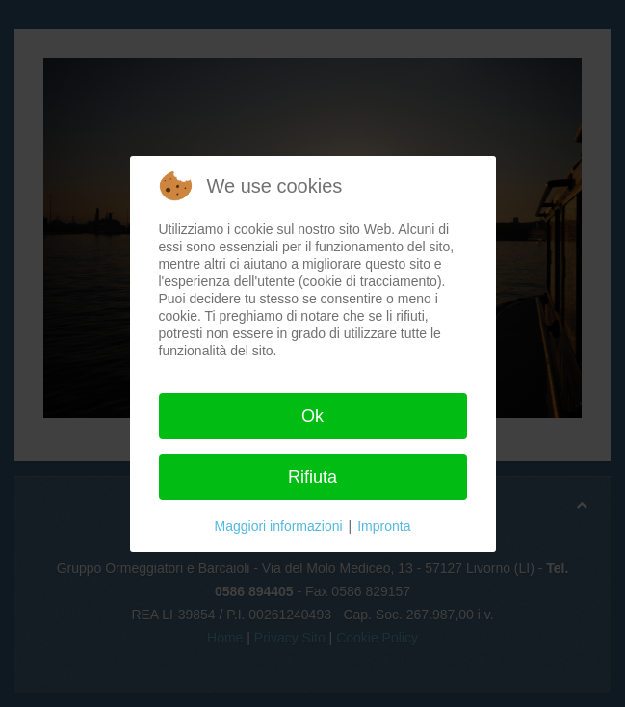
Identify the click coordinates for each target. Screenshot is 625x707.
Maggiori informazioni (279, 526)
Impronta (383, 526)
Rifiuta (312, 476)
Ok (312, 416)
